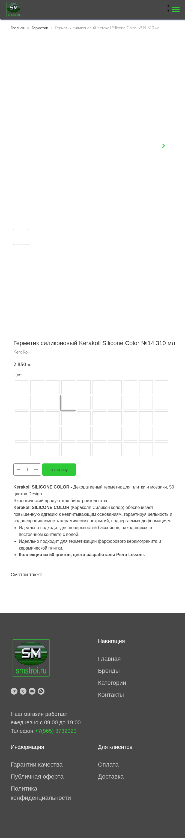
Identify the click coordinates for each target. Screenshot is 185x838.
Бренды (109, 670)
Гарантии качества (37, 764)
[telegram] (14, 691)
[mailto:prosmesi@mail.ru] (32, 691)
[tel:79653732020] (23, 691)
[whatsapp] (41, 691)
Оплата (108, 764)
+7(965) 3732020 (56, 731)
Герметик (40, 27)
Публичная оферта (37, 776)
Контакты (111, 694)
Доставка (111, 776)
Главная (18, 27)
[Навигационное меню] (176, 9)
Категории (112, 682)
